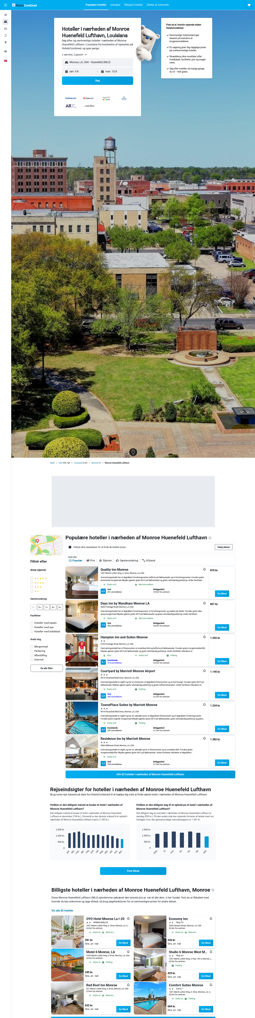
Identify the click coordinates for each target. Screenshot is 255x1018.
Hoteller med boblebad (47, 631)
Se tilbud (222, 593)
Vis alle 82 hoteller (62, 910)
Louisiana (78, 463)
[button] (5, 5)
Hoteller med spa (44, 627)
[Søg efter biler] (5, 28)
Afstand (148, 560)
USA (60, 463)
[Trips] (5, 51)
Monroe (95, 463)
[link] (46, 668)
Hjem (52, 463)
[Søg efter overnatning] (5, 22)
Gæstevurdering (127, 560)
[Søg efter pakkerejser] (5, 35)
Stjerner (105, 560)
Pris (90, 560)
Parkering (39, 650)
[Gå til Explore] (5, 42)
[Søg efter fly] (5, 15)
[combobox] (74, 54)
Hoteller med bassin (45, 622)
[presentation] (209, 537)
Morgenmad (41, 646)
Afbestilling (40, 655)
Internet (39, 659)
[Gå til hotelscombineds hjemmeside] (24, 5)
